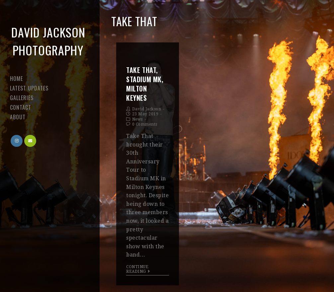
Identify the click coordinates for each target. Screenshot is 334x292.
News (137, 119)
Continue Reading (138, 269)
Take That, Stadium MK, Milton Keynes (145, 84)
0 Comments (144, 124)
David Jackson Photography (48, 41)
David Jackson (146, 109)
